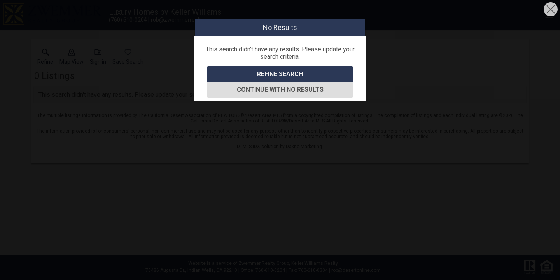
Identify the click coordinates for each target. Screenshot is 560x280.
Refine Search (280, 74)
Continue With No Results (280, 89)
